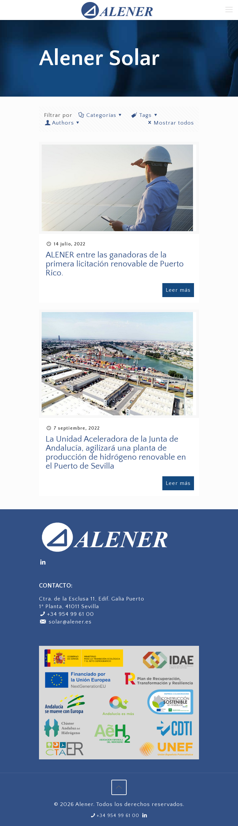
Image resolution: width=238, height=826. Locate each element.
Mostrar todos (170, 123)
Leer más (178, 290)
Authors (63, 123)
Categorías (100, 115)
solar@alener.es (65, 622)
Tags (145, 115)
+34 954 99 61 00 (70, 614)
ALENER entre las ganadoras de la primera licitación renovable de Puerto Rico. (115, 264)
